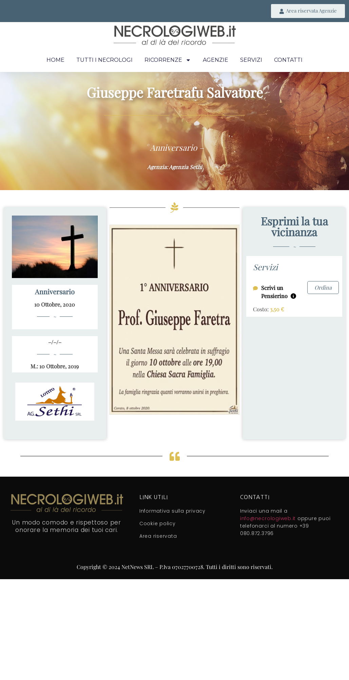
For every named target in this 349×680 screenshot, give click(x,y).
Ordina (323, 287)
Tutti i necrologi (104, 60)
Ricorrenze (167, 60)
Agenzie (215, 60)
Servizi (251, 60)
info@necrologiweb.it (268, 518)
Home (55, 60)
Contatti (288, 60)
